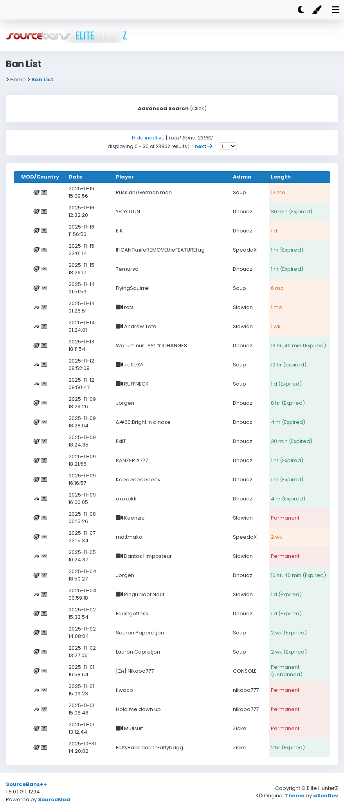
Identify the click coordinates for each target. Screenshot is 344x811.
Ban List (42, 79)
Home (18, 79)
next (204, 146)
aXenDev (325, 795)
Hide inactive (148, 137)
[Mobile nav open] (335, 10)
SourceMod (54, 799)
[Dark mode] (301, 10)
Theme (294, 795)
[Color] (318, 10)
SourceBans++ (26, 784)
